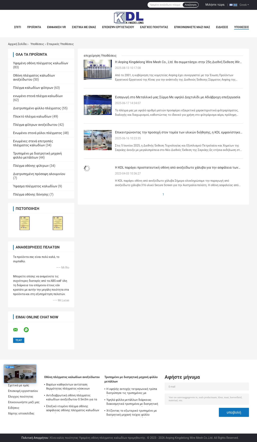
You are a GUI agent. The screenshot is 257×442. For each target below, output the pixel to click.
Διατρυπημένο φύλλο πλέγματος (37, 108)
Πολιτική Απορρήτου (34, 437)
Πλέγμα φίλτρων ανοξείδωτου (35, 125)
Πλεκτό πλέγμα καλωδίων (32, 116)
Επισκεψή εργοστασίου (118, 27)
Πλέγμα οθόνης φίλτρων (31, 166)
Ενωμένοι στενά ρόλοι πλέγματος (37, 133)
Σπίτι (17, 27)
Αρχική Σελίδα (17, 44)
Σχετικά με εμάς (84, 27)
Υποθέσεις (241, 27)
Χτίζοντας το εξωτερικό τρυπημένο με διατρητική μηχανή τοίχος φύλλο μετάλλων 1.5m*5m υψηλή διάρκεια (131, 413)
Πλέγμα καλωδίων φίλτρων (33, 88)
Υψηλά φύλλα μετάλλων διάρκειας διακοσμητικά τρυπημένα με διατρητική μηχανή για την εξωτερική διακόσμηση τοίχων (132, 402)
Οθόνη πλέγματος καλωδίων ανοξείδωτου (72, 377)
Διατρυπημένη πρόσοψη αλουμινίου (39, 174)
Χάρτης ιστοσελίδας (21, 413)
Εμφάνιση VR (56, 27)
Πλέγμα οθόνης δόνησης (31, 194)
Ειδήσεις (222, 27)
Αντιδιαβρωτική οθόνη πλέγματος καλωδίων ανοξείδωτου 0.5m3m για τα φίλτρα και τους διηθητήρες (71, 398)
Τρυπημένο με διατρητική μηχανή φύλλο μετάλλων (37, 155)
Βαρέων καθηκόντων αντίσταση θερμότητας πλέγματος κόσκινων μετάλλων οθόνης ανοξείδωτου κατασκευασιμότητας (68, 387)
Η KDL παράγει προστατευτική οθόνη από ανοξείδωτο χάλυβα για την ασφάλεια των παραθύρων (176, 168)
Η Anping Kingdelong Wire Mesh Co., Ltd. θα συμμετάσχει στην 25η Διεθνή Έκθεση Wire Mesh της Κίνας (178, 62)
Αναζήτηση (190, 4)
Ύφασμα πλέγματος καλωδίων (35, 186)
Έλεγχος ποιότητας (154, 27)
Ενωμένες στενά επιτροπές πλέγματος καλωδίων (33, 143)
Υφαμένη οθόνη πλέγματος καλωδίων (40, 63)
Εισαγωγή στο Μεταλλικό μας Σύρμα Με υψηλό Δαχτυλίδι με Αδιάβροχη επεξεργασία (177, 97)
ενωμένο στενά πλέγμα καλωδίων (38, 96)
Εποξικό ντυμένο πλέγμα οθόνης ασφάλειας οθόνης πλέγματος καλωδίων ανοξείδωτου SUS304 (72, 409)
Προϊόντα (34, 27)
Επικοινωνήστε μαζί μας (192, 27)
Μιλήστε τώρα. (215, 4)
